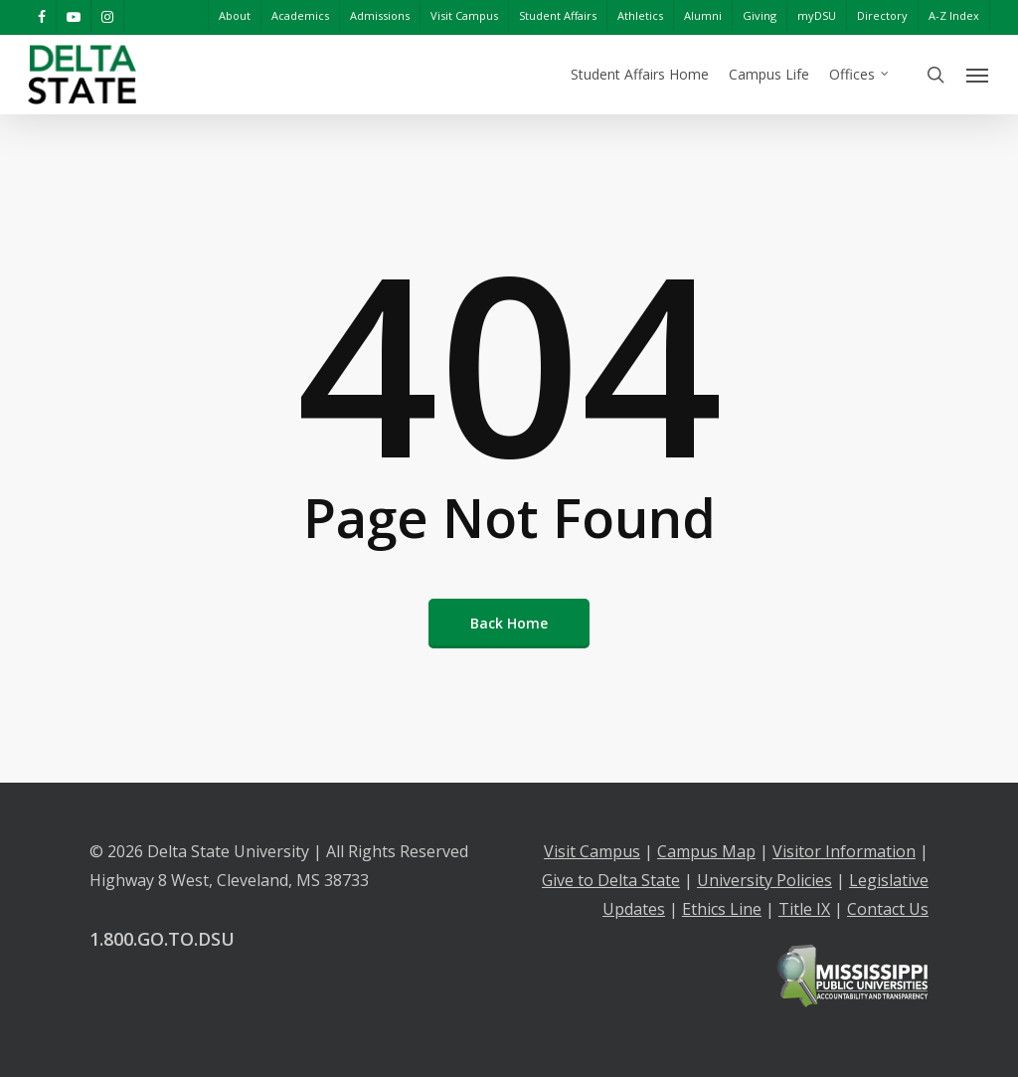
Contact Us (888, 909)
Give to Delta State (611, 880)
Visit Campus (592, 851)
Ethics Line (722, 909)
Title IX (804, 909)
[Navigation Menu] (978, 75)
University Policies (764, 880)
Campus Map (706, 851)
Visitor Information (844, 851)
